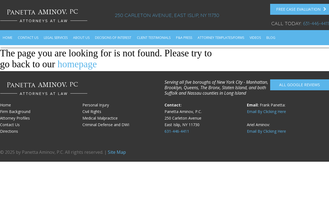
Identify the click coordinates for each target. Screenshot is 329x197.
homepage (77, 64)
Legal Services (56, 37)
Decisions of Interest (113, 37)
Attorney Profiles (15, 118)
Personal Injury (95, 105)
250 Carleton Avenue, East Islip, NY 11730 (167, 15)
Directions (9, 131)
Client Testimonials (154, 37)
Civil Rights (91, 111)
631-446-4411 (316, 23)
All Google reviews (299, 84)
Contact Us (28, 37)
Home (7, 37)
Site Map (117, 152)
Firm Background (15, 111)
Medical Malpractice (100, 118)
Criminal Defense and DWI (105, 124)
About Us (81, 37)
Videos (255, 37)
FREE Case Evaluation (301, 9)
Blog (270, 37)
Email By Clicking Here (266, 111)
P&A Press (184, 37)
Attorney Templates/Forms (221, 37)
